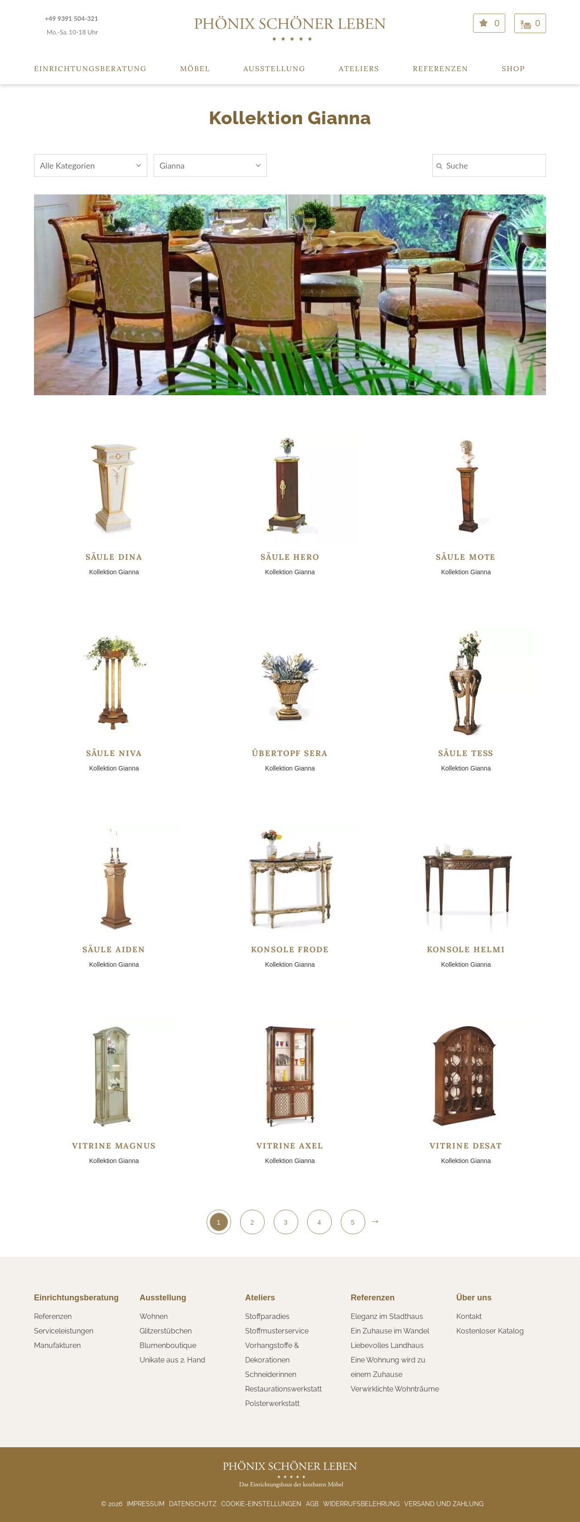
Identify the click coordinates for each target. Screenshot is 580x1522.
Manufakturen (57, 1345)
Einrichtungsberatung (90, 68)
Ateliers (359, 68)
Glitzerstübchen (166, 1331)
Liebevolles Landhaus (387, 1345)
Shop (513, 68)
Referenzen (441, 68)
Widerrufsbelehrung (361, 1503)
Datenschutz (193, 1503)
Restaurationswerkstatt (283, 1389)
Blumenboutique (168, 1345)
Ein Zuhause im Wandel (390, 1331)
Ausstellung (274, 68)
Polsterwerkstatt (272, 1403)
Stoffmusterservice (277, 1331)
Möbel (195, 68)
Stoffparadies (267, 1316)
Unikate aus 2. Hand (172, 1360)
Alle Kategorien (90, 165)
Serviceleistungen (63, 1331)
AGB (312, 1503)
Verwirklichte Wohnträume (395, 1389)
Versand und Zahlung (443, 1503)
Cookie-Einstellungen (261, 1503)
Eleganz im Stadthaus (387, 1316)
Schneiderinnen (270, 1374)
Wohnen (154, 1316)
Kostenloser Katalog (490, 1331)
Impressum (145, 1503)
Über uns (474, 1297)
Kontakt (469, 1316)
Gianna (210, 165)
